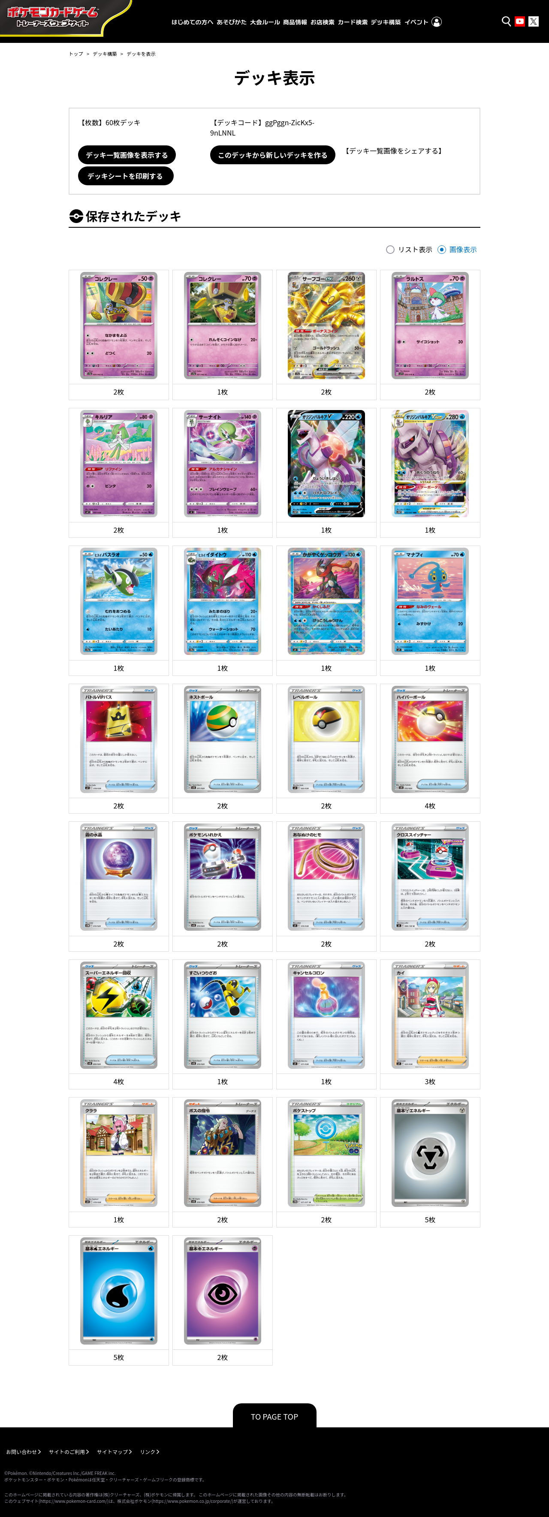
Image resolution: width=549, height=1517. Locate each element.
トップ (76, 53)
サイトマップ (112, 1451)
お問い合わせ (21, 1451)
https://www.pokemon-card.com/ (73, 1501)
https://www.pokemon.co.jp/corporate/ (192, 1501)
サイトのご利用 (67, 1451)
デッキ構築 (105, 53)
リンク (147, 1451)
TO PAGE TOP (275, 1416)
